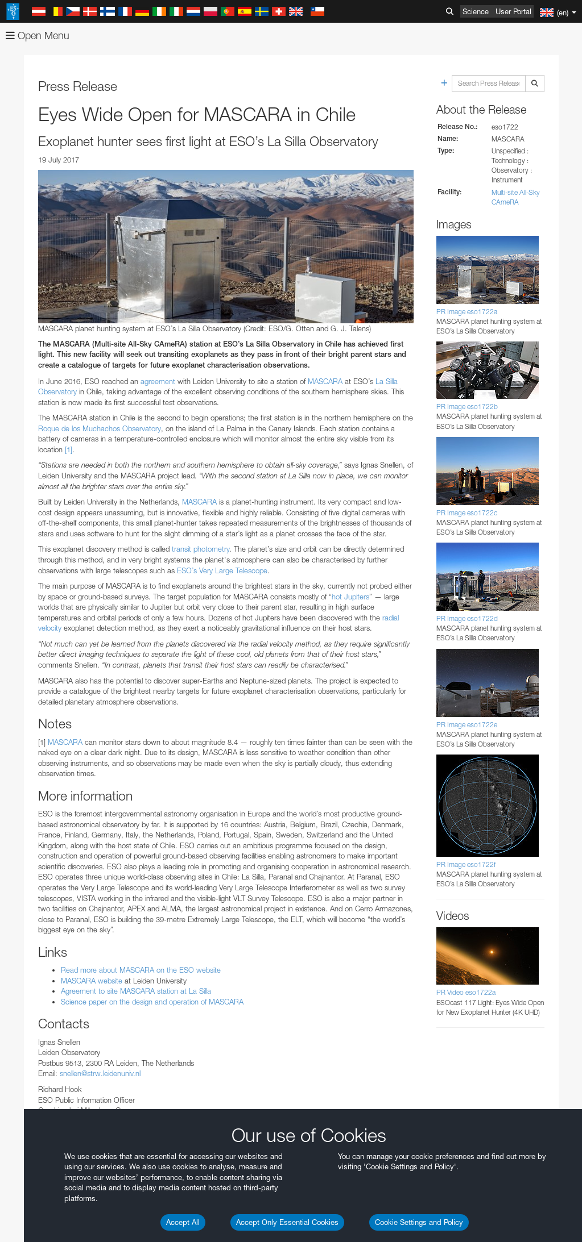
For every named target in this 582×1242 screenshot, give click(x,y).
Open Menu (37, 35)
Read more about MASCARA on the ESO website (141, 969)
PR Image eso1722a (466, 311)
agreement (158, 381)
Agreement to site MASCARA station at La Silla (136, 990)
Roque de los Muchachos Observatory (99, 428)
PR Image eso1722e (466, 724)
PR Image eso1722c (466, 513)
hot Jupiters (350, 596)
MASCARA (325, 381)
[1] (68, 449)
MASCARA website (91, 980)
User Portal (513, 11)
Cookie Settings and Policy (419, 1222)
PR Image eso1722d (467, 618)
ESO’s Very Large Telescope (222, 570)
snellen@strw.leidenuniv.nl (100, 1073)
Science (476, 11)
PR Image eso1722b (467, 406)
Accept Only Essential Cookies (287, 1222)
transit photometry (200, 548)
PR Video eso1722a (466, 992)
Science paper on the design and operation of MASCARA (152, 1001)
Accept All (183, 1222)
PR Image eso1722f (466, 864)
